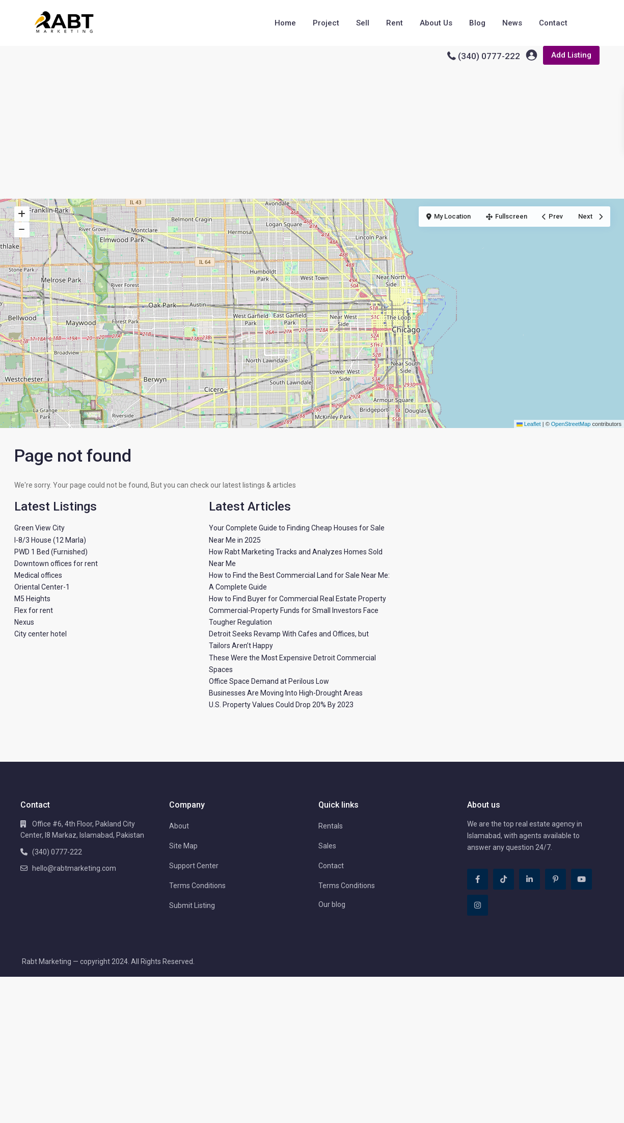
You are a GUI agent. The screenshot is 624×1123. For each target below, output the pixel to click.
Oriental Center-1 (42, 587)
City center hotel (40, 634)
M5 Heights (32, 599)
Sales (327, 846)
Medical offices (38, 575)
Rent (394, 23)
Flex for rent (33, 610)
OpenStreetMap (571, 424)
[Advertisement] (312, 122)
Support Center (194, 866)
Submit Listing (192, 905)
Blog (477, 23)
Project (326, 23)
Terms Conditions (197, 885)
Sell (362, 23)
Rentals (330, 826)
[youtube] (581, 879)
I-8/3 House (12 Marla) (50, 540)
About (179, 826)
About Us (436, 23)
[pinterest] (555, 879)
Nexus (24, 622)
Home (285, 23)
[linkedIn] (529, 879)
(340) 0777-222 (489, 56)
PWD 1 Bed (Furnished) (51, 552)
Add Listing (571, 55)
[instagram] (477, 905)
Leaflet (529, 424)
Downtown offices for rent (56, 563)
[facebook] (477, 879)
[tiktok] (503, 879)
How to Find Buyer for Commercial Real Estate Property (297, 599)
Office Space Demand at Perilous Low (269, 681)
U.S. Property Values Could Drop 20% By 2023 (281, 705)
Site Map (183, 846)
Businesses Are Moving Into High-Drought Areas (286, 693)
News (512, 23)
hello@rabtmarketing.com (74, 868)
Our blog (331, 904)
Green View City (39, 528)
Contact (553, 23)
